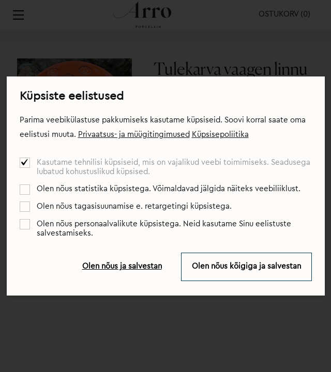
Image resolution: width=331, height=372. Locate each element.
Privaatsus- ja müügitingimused (134, 134)
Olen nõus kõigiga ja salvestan (246, 266)
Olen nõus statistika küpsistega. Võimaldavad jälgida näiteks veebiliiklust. (168, 189)
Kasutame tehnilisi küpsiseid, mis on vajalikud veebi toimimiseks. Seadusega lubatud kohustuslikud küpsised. (173, 167)
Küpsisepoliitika (220, 134)
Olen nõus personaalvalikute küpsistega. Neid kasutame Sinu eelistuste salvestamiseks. (164, 228)
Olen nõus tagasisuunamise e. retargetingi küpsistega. (134, 206)
